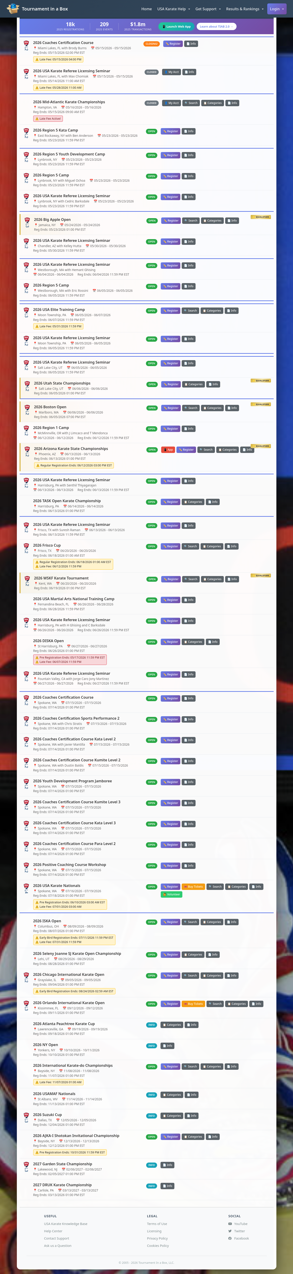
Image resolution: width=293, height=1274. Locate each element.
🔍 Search (191, 103)
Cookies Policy (158, 1245)
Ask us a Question (58, 1245)
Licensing (154, 1231)
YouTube (237, 1224)
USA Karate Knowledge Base (65, 1224)
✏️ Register (173, 44)
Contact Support (56, 1238)
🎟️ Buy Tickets (193, 887)
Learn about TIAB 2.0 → (219, 26)
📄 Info (191, 44)
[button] (174, 8)
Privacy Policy (157, 1238)
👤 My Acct (171, 72)
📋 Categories (213, 103)
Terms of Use (157, 1224)
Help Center (53, 1231)
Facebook (238, 1238)
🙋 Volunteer (171, 894)
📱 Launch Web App (175, 26)
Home (146, 8)
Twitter (236, 1231)
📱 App (168, 450)
